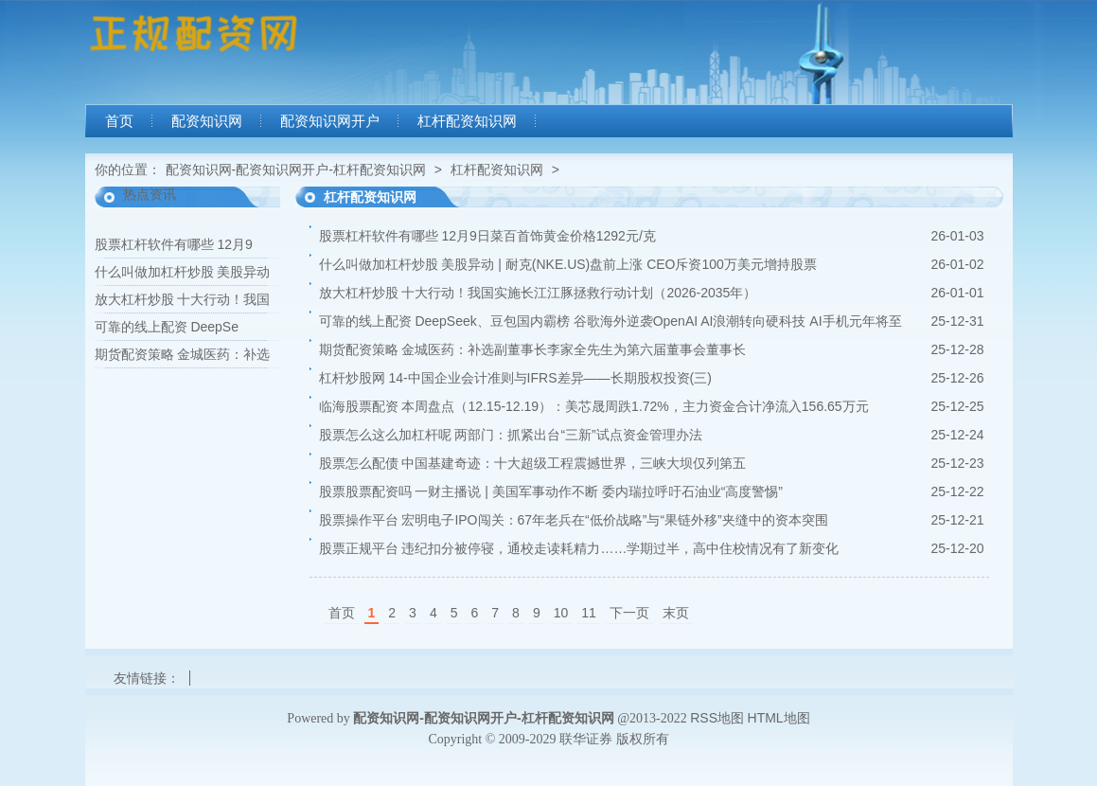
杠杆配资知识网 (467, 121)
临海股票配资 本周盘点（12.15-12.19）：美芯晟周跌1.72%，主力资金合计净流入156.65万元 (594, 406)
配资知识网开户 (330, 121)
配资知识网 (206, 121)
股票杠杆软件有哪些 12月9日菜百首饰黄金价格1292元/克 (487, 235)
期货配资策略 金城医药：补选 (183, 354)
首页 (119, 121)
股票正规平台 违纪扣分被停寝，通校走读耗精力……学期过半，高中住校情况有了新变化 (579, 548)
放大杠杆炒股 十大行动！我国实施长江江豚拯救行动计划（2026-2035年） (538, 292)
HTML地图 (779, 717)
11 (588, 612)
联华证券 (585, 738)
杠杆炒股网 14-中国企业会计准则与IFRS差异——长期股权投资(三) (515, 377)
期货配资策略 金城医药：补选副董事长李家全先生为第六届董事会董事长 (533, 349)
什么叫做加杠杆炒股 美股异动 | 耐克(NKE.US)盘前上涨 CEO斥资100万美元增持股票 (568, 264)
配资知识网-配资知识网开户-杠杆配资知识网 (296, 169)
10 (561, 612)
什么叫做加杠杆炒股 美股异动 (183, 271)
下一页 (629, 612)
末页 (676, 612)
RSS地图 (717, 717)
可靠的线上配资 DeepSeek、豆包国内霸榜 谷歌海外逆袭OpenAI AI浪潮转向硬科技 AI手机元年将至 (610, 321)
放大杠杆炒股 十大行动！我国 (183, 299)
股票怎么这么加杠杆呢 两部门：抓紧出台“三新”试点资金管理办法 (510, 434)
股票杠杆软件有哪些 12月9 (174, 244)
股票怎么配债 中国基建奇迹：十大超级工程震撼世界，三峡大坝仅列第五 (533, 463)
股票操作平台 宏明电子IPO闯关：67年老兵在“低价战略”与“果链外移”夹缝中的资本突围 (573, 519)
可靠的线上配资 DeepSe (167, 326)
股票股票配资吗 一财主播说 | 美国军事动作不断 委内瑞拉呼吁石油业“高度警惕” (551, 491)
